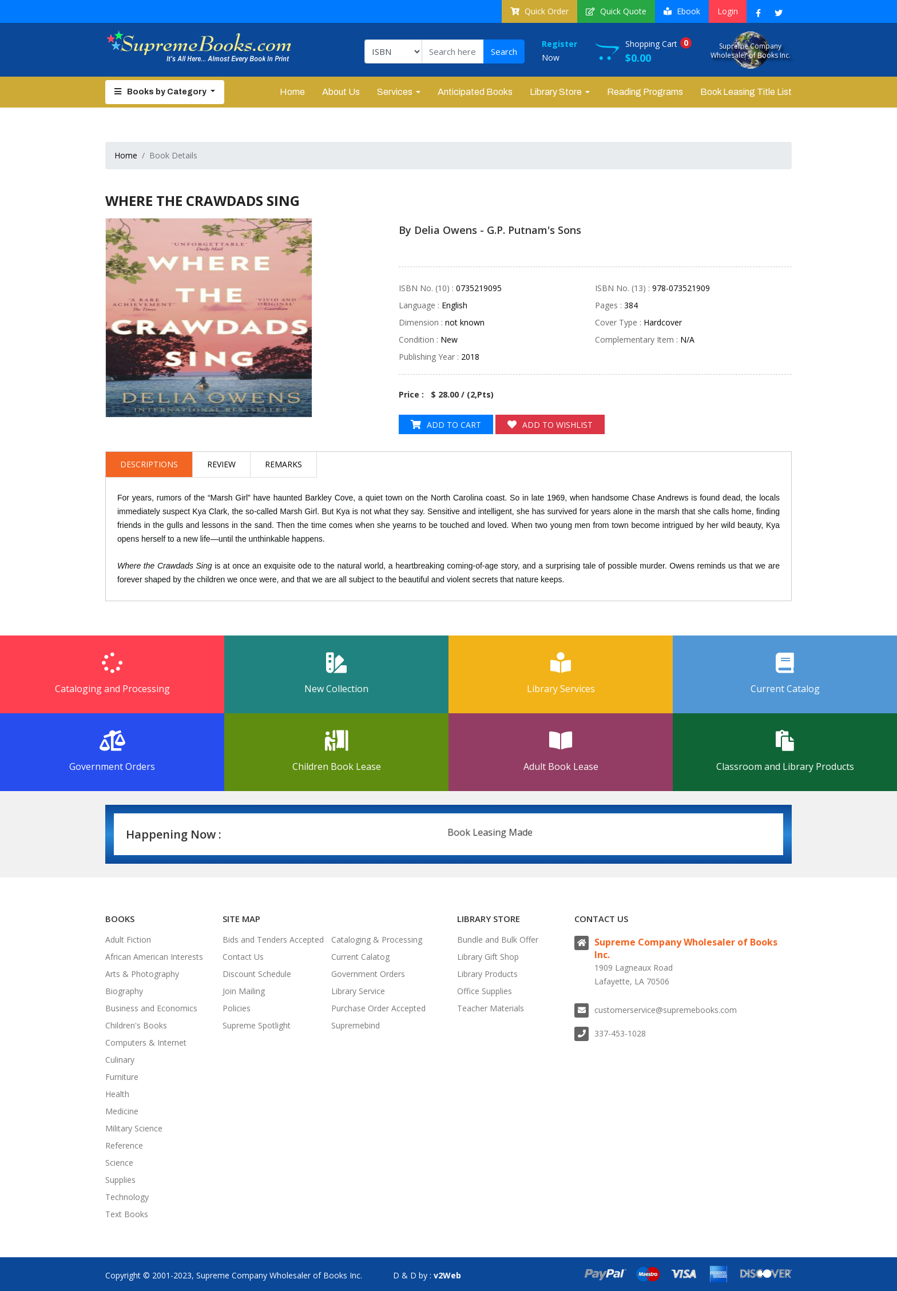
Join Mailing (244, 991)
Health (117, 1094)
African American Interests (154, 956)
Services (394, 92)
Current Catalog (785, 674)
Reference (124, 1145)
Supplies (120, 1179)
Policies (237, 1008)
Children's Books (136, 1025)
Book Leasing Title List (746, 92)
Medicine (121, 1111)
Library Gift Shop (488, 956)
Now (568, 50)
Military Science (133, 1128)
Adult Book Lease (561, 751)
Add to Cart (446, 424)
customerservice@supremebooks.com (665, 1009)
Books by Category (161, 92)
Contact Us (243, 956)
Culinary (119, 1059)
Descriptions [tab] (149, 464)
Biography (124, 991)
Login (727, 11)
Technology (127, 1196)
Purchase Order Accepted (378, 1008)
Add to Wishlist (550, 424)
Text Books (126, 1214)
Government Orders (112, 751)
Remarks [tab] (283, 464)
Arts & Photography (142, 973)
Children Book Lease (336, 751)
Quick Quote (616, 11)
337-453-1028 (620, 1033)
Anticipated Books (475, 92)
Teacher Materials (490, 1008)
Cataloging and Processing (112, 674)
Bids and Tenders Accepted (273, 939)
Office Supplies (484, 991)
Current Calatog (360, 956)
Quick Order (539, 11)
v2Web (447, 1275)
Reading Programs (645, 92)
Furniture (121, 1076)
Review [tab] (221, 464)
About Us (341, 92)
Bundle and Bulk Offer (497, 939)
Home (292, 92)
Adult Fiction (128, 939)
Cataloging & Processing (376, 939)
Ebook (682, 11)
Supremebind (355, 1025)
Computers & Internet (145, 1042)
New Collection (336, 674)
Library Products (487, 973)
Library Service (358, 991)
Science (119, 1162)
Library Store (556, 92)
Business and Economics (151, 1008)
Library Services (561, 674)
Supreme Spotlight (257, 1025)
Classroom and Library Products (785, 751)
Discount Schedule (257, 973)
